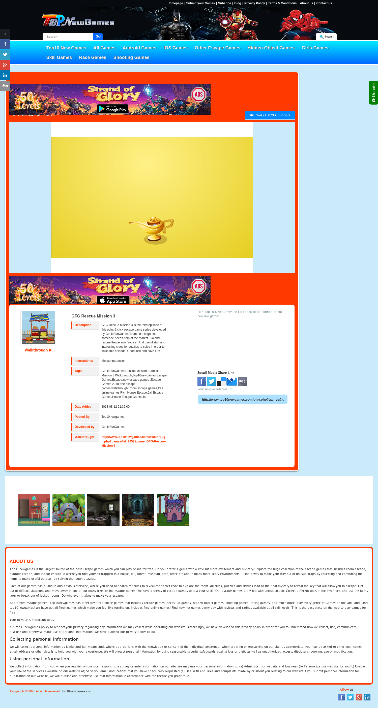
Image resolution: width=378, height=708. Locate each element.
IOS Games (175, 47)
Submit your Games (200, 3)
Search (329, 37)
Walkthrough (38, 350)
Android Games (139, 47)
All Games (104, 47)
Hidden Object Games (271, 47)
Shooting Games (131, 57)
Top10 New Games (66, 47)
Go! (98, 36)
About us (306, 3)
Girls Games (315, 47)
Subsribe (224, 3)
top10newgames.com (77, 691)
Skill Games (59, 57)
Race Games (92, 57)
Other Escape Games (217, 47)
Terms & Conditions (282, 3)
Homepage (175, 3)
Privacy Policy (254, 3)
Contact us (324, 3)
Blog (237, 3)
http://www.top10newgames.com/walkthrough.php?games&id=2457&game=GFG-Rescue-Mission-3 (133, 441)
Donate (373, 92)
